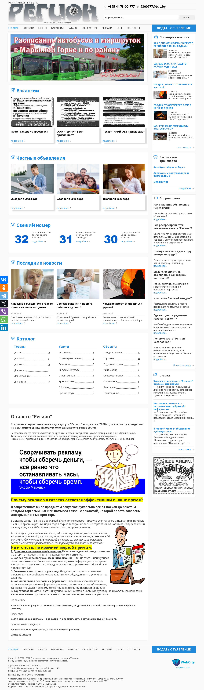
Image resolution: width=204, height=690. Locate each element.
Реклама (107, 27)
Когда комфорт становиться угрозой (172, 86)
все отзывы (184, 449)
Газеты (42, 27)
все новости (184, 147)
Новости (28, 27)
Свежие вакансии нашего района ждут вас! (169, 65)
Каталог (73, 27)
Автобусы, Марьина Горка (169, 167)
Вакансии (57, 27)
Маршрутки (160, 181)
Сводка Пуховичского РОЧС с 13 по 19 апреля (172, 106)
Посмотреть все (182, 365)
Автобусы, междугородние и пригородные (171, 174)
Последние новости (39, 263)
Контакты (133, 27)
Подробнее (185, 188)
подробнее (17, 140)
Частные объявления (40, 158)
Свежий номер (33, 225)
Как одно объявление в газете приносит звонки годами (173, 44)
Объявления (89, 27)
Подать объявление (174, 28)
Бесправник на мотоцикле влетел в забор (170, 127)
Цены (120, 27)
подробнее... (160, 219)
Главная (13, 27)
